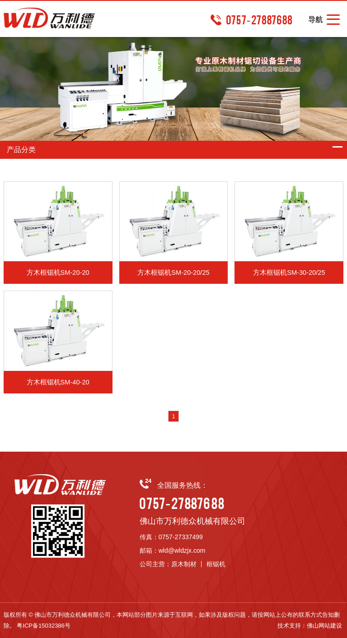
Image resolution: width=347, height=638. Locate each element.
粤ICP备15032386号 (43, 625)
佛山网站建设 (324, 625)
